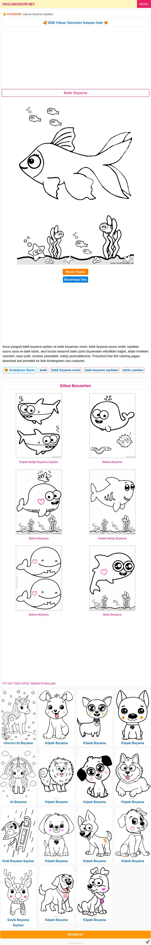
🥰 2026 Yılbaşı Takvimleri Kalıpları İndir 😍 (75, 22)
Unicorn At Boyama (18, 743)
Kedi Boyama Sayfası (18, 861)
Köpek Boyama (56, 743)
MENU (144, 4)
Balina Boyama (112, 462)
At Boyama (18, 802)
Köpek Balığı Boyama (112, 538)
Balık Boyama (112, 614)
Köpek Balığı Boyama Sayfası (38, 462)
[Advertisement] (75, 57)
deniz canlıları (133, 370)
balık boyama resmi (66, 370)
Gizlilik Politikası (75, 943)
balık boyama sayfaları (102, 370)
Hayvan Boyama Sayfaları (38, 14)
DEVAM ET (75, 934)
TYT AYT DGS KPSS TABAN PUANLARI (28, 683)
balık (43, 370)
